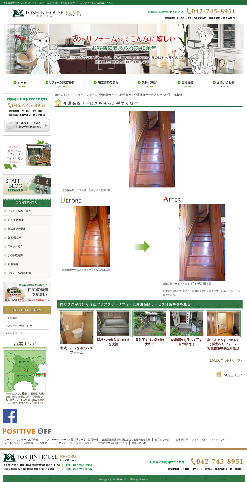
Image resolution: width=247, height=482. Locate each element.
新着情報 (28, 443)
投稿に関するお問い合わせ (112, 443)
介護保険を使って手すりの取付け (186, 342)
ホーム (59, 94)
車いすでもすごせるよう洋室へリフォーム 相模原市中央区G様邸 (224, 344)
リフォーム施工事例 (27, 439)
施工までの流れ (163, 439)
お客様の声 (182, 439)
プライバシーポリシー (20, 325)
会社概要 (12, 318)
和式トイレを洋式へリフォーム (76, 350)
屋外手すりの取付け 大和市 (151, 342)
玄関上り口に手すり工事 (224, 360)
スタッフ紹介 (199, 439)
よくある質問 (12, 443)
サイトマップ (15, 333)
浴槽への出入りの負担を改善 (113, 342)
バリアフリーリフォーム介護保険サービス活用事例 (98, 94)
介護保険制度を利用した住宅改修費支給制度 (126, 439)
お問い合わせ (139, 443)
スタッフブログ (219, 439)
